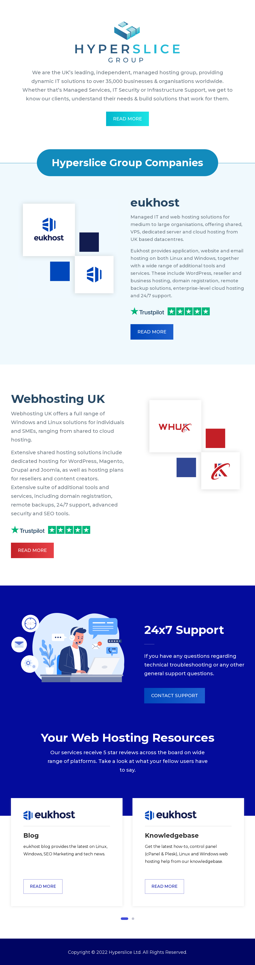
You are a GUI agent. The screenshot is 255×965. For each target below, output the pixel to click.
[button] (124, 918)
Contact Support (174, 695)
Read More (127, 119)
